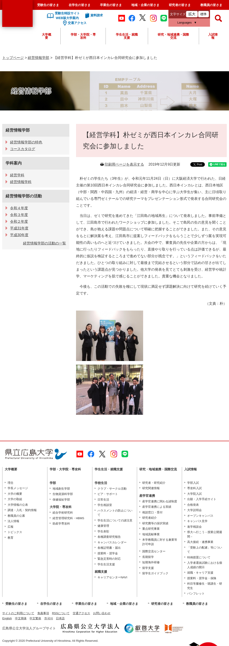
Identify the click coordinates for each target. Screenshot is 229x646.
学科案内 (14, 163)
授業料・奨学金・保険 (201, 578)
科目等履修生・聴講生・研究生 (204, 586)
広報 (10, 526)
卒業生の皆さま (111, 5)
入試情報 (213, 36)
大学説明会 (194, 510)
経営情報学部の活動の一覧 (44, 243)
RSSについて (61, 613)
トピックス (15, 532)
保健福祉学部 (61, 499)
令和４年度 (19, 208)
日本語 (60, 618)
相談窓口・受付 (152, 512)
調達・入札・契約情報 (22, 510)
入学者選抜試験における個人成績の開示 (204, 565)
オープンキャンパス (200, 515)
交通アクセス (81, 613)
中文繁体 (35, 618)
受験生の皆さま (48, 5)
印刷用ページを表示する (124, 164)
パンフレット (196, 593)
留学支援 (148, 568)
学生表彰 (103, 531)
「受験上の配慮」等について (204, 550)
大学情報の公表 (18, 504)
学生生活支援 (106, 564)
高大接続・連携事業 (200, 542)
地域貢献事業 (151, 534)
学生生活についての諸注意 (115, 520)
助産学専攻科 (61, 523)
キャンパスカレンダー (112, 542)
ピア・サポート (108, 494)
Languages (184, 22)
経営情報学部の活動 (24, 196)
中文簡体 (21, 618)
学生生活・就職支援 (127, 36)
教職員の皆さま (211, 5)
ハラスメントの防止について (115, 513)
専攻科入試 (194, 488)
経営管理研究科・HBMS (68, 518)
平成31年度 (19, 228)
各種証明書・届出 (109, 547)
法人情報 (13, 521)
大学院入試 (194, 493)
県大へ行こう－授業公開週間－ (204, 534)
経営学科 (17, 175)
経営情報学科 (21, 182)
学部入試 (193, 482)
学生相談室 (105, 505)
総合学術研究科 (63, 512)
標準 (203, 14)
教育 (10, 537)
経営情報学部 (38, 58)
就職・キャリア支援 (200, 572)
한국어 (48, 618)
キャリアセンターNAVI (112, 577)
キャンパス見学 (197, 521)
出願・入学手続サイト (201, 499)
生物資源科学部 (63, 494)
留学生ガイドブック (155, 573)
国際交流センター (153, 551)
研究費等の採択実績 (155, 523)
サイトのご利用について (18, 613)
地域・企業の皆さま (145, 5)
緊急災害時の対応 (109, 558)
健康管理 (103, 525)
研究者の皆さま (180, 5)
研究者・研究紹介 (153, 482)
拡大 (191, 14)
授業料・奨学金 (108, 553)
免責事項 (43, 613)
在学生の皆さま (80, 5)
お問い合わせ (101, 613)
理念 (10, 482)
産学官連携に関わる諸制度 (159, 501)
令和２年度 (19, 221)
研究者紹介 (149, 517)
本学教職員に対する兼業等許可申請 (159, 542)
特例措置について (198, 557)
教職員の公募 (16, 515)
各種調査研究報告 (109, 536)
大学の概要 (15, 493)
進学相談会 (194, 526)
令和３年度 (19, 215)
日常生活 (103, 499)
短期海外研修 (151, 562)
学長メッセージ (18, 488)
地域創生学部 (61, 488)
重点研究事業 (151, 528)
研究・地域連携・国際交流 (173, 36)
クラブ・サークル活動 (112, 488)
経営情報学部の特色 (26, 142)
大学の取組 (15, 499)
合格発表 (193, 504)
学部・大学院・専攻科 (83, 36)
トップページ (13, 58)
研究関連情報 (151, 488)
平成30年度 (19, 235)
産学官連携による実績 (156, 506)
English (7, 618)
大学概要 (46, 36)
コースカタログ (22, 149)
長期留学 (148, 557)
